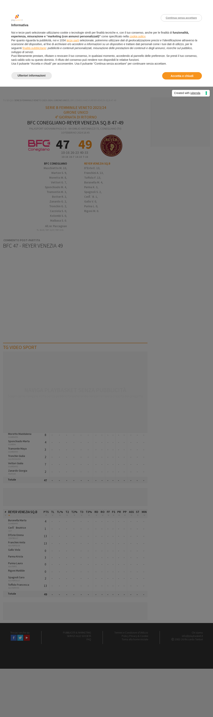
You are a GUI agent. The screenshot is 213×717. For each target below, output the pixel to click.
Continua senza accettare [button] (181, 17)
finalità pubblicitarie (34, 48)
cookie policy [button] (137, 36)
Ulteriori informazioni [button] (32, 75)
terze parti (73, 40)
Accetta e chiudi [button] (182, 76)
